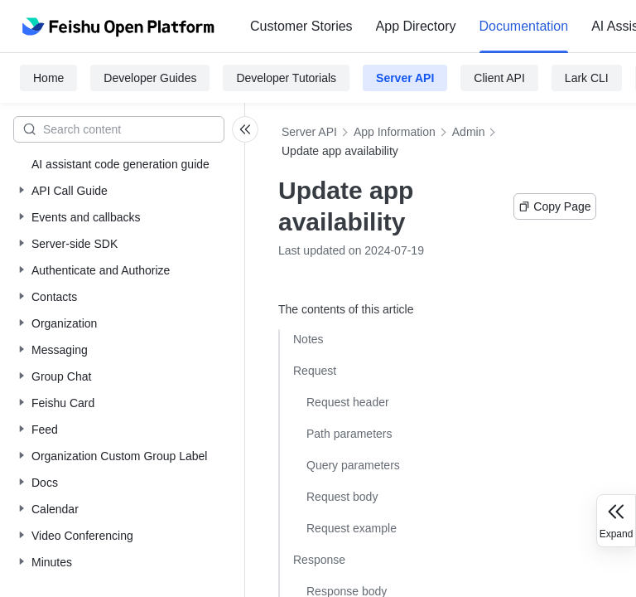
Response (319, 559)
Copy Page (554, 206)
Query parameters (353, 465)
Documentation (524, 26)
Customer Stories (301, 26)
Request (314, 370)
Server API (405, 78)
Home (48, 78)
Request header (347, 402)
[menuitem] (301, 26)
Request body (342, 496)
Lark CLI (587, 78)
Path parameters (349, 433)
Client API (499, 78)
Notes (308, 339)
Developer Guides (150, 78)
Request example (351, 528)
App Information (395, 131)
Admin (468, 131)
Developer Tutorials (286, 78)
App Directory (416, 26)
